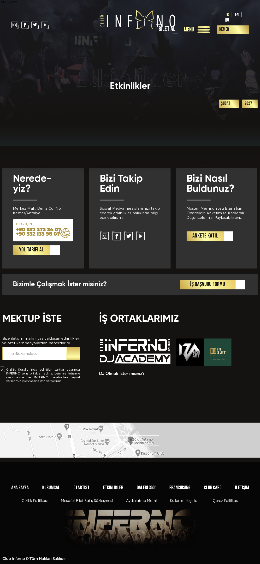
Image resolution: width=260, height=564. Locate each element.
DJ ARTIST (81, 534)
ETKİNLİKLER (113, 534)
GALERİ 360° (146, 534)
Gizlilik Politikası (34, 547)
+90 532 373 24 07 (38, 284)
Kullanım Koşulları (184, 547)
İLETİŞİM (242, 534)
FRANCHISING (179, 534)
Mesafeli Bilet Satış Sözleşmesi (87, 547)
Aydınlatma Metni (141, 547)
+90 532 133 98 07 (38, 288)
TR (227, 15)
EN (237, 15)
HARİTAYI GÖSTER (130, 455)
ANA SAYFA (20, 534)
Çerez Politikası (225, 547)
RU (227, 20)
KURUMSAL (51, 534)
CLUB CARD (213, 534)
